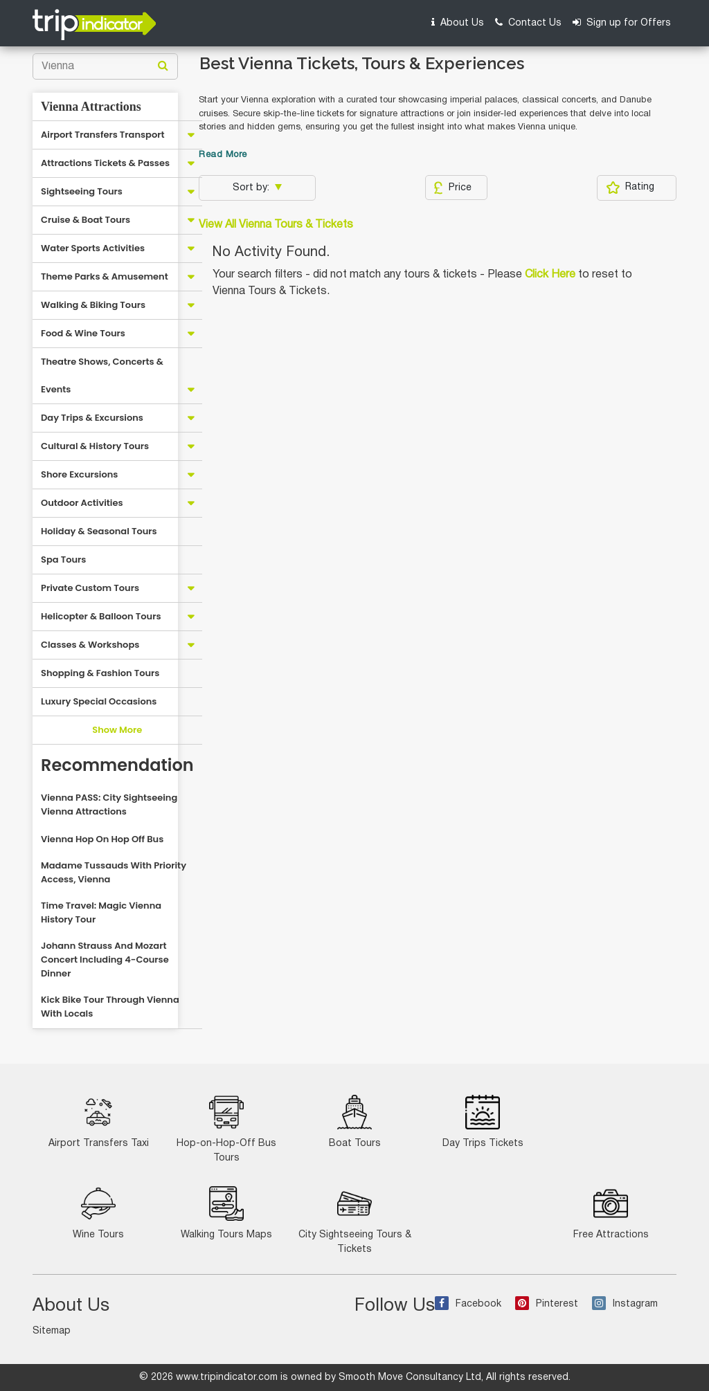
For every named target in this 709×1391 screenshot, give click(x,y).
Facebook (468, 1304)
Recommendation (117, 765)
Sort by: (252, 187)
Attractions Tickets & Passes (105, 163)
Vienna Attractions (91, 106)
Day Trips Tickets (482, 1121)
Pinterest (546, 1304)
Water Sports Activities (93, 248)
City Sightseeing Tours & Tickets (354, 1220)
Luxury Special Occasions (98, 701)
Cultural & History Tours (95, 446)
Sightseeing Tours (82, 191)
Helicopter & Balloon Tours (101, 616)
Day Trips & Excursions (92, 417)
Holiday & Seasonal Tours (99, 531)
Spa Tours (63, 559)
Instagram (625, 1304)
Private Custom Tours (90, 587)
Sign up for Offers (622, 22)
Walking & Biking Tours (93, 304)
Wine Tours (98, 1212)
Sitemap (52, 1331)
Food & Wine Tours (83, 333)
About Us (457, 22)
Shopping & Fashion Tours (100, 673)
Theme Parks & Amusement (104, 276)
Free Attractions (611, 1212)
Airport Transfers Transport (103, 134)
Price (452, 187)
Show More (117, 729)
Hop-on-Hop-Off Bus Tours (226, 1129)
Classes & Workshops (90, 644)
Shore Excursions (79, 474)
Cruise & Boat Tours (85, 219)
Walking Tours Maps (226, 1212)
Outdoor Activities (82, 502)
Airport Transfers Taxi (98, 1121)
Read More (223, 155)
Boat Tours (355, 1121)
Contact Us (528, 22)
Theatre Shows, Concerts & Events (102, 375)
